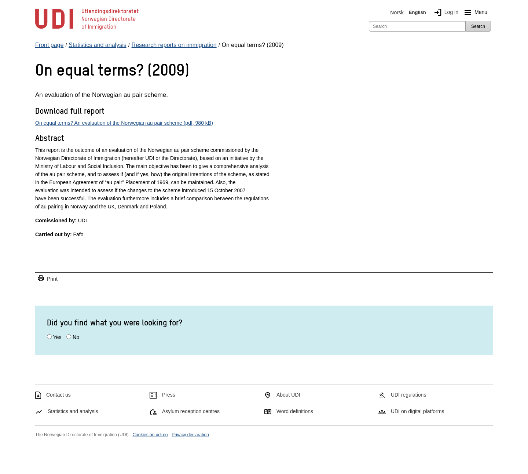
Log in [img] (444, 12)
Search (478, 26)
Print (47, 278)
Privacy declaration (190, 434)
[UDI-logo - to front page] (87, 29)
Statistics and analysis (73, 411)
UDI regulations (408, 395)
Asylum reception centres (191, 411)
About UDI (288, 395)
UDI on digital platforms (417, 411)
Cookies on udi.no (150, 434)
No (76, 337)
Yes (57, 337)
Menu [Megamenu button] (474, 12)
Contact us (58, 395)
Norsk (397, 12)
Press (168, 395)
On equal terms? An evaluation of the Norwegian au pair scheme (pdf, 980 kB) (124, 123)
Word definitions (294, 411)
